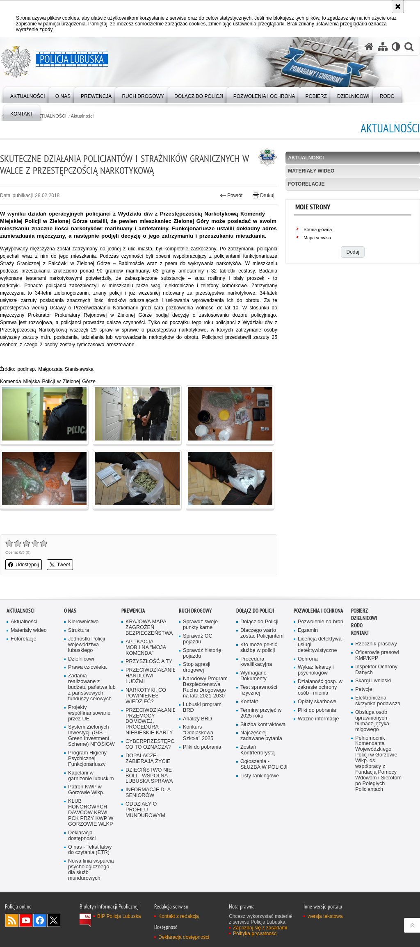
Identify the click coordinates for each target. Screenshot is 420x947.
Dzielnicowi (81, 659)
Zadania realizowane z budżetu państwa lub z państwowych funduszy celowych (92, 687)
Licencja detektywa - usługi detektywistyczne (321, 644)
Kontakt (249, 701)
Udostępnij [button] (23, 565)
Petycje (363, 689)
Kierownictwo (83, 622)
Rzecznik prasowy (376, 644)
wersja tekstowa (325, 916)
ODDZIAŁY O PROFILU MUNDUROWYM (145, 810)
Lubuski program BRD (202, 707)
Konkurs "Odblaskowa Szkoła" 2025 (198, 732)
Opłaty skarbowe (317, 701)
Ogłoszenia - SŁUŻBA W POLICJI (264, 764)
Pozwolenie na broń (320, 622)
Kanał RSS (11, 920)
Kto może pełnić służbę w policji (258, 647)
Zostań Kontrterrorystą (257, 750)
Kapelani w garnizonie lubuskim (91, 775)
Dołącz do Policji (255, 610)
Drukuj (263, 195)
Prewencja (133, 610)
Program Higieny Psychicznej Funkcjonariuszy (87, 758)
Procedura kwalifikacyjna (256, 662)
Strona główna (318, 229)
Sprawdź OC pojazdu (197, 639)
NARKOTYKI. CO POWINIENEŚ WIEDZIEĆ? (146, 696)
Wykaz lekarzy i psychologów (316, 670)
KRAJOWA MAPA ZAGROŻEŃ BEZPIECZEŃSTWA (149, 627)
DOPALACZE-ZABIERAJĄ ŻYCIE (148, 758)
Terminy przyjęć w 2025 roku (260, 713)
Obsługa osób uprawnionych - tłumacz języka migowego (372, 721)
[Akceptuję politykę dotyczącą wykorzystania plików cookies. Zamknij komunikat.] (398, 6)
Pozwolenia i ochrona (318, 610)
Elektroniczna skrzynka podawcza (377, 700)
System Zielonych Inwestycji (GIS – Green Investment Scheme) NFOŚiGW (91, 735)
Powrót (231, 195)
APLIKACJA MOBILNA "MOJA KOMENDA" (146, 647)
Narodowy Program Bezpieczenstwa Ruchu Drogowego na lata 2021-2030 (205, 687)
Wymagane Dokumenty (253, 675)
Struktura (78, 630)
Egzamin (308, 630)
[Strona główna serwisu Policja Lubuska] (369, 46)
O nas (70, 610)
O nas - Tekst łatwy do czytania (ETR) (90, 850)
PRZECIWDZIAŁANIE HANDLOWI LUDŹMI (149, 676)
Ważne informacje (318, 719)
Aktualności (82, 116)
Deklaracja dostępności (82, 835)
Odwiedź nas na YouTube (25, 920)
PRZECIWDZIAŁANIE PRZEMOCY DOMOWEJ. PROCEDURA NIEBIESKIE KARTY (149, 722)
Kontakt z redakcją (178, 916)
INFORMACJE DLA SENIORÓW (148, 792)
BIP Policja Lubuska (119, 916)
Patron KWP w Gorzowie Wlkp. (86, 789)
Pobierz (359, 610)
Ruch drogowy (195, 610)
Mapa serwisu (317, 237)
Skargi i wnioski (373, 681)
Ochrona (307, 659)
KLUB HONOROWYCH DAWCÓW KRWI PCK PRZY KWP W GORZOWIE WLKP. (91, 813)
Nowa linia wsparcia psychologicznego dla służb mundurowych (91, 869)
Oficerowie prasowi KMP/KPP (377, 655)
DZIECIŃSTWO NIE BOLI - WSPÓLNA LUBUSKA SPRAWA (149, 776)
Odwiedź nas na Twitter (53, 920)
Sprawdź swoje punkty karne (200, 624)
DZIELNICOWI (364, 618)
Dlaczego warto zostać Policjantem (261, 633)
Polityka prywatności (255, 933)
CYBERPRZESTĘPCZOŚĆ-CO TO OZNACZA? (149, 744)
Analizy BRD (197, 719)
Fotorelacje (306, 184)
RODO (357, 625)
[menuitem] (27, 94)
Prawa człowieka (87, 667)
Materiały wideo (311, 171)
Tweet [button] (60, 565)
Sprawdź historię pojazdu (202, 653)
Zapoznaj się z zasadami (260, 928)
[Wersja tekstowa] (396, 46)
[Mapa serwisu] (383, 46)
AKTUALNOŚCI (50, 116)
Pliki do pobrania (202, 747)
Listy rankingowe (259, 776)
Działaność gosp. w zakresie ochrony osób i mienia (320, 687)
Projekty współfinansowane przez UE (89, 713)
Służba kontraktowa (262, 724)
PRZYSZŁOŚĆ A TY (149, 661)
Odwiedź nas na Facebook (39, 920)
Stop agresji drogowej (196, 667)
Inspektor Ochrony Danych (376, 669)
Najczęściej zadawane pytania (261, 735)
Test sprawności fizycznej (258, 690)
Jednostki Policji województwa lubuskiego (86, 644)
